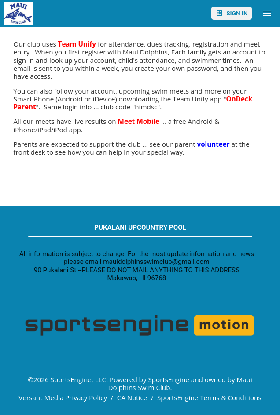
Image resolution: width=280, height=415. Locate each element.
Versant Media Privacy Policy (62, 397)
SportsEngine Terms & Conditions (209, 397)
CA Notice (132, 397)
